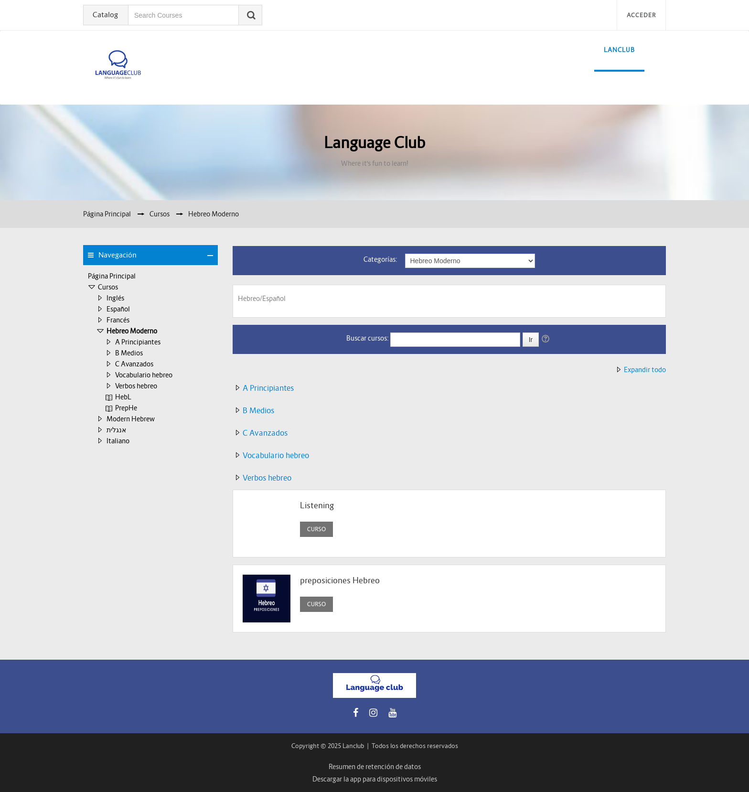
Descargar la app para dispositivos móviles (374, 779)
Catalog (105, 14)
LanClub (619, 50)
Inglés (115, 298)
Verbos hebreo (136, 386)
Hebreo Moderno (132, 331)
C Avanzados (134, 364)
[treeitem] (150, 276)
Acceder (641, 15)
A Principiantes (137, 342)
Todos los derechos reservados (415, 746)
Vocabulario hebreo (143, 375)
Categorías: (380, 259)
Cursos (108, 287)
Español (118, 309)
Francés (118, 320)
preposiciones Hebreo (340, 581)
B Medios (129, 353)
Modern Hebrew (131, 419)
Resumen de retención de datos (375, 766)
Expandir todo (645, 369)
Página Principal (112, 276)
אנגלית (116, 430)
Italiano (118, 441)
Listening (317, 506)
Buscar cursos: (368, 338)
